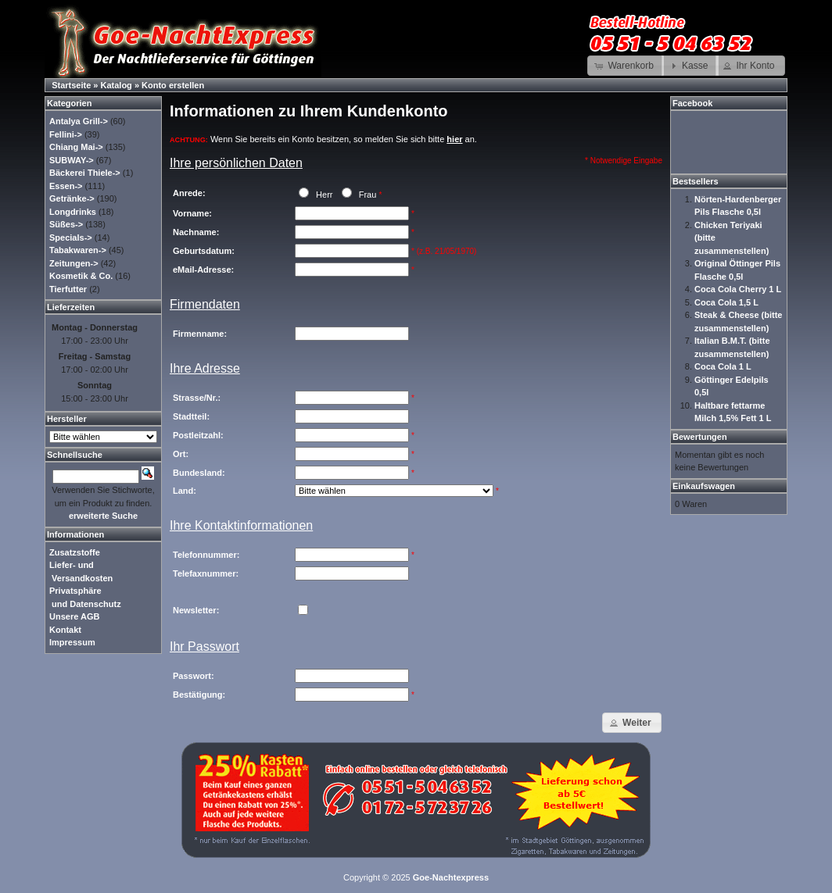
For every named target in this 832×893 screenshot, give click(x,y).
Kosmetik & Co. (81, 275)
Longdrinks (72, 211)
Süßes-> (66, 224)
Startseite (71, 85)
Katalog (116, 85)
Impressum (72, 642)
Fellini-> (65, 134)
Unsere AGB (74, 616)
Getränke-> (72, 198)
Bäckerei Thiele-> (84, 172)
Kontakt (65, 629)
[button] (625, 65)
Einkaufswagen (703, 486)
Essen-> (66, 186)
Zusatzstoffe (74, 552)
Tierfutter (68, 289)
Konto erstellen (173, 85)
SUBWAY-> (71, 160)
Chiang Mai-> (76, 147)
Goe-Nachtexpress (451, 877)
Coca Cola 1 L (722, 366)
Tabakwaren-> (77, 250)
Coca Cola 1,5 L (726, 302)
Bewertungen (699, 436)
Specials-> (70, 237)
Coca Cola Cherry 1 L (737, 289)
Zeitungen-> (74, 263)
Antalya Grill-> (78, 121)
